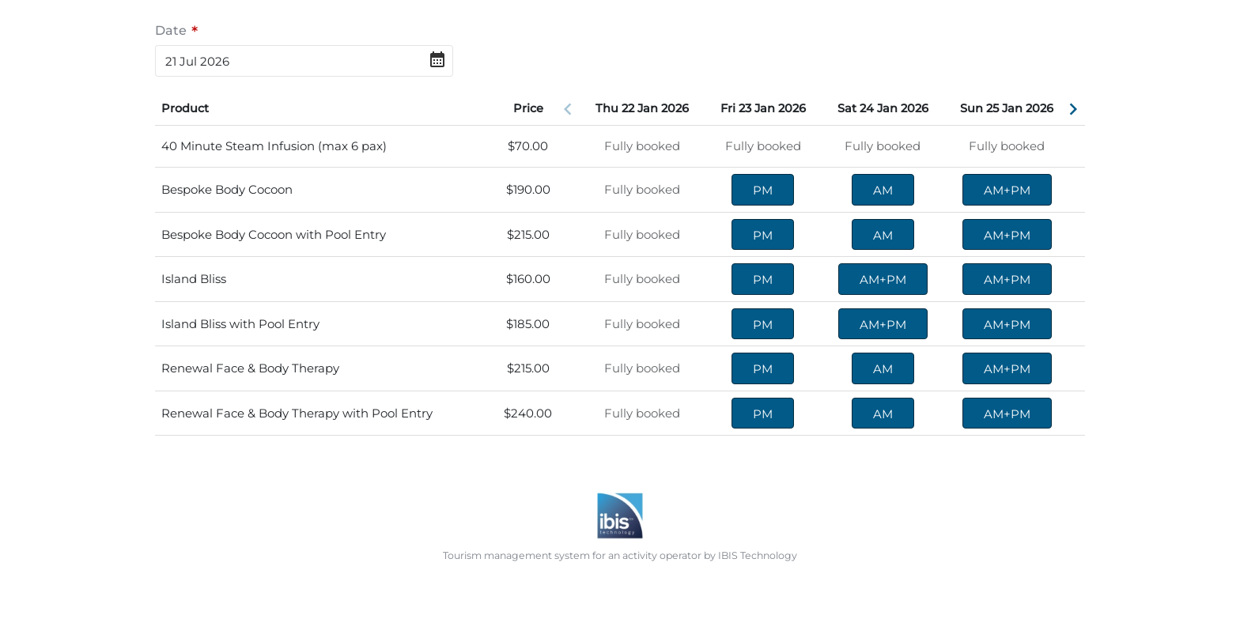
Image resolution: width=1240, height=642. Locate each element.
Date (171, 30)
